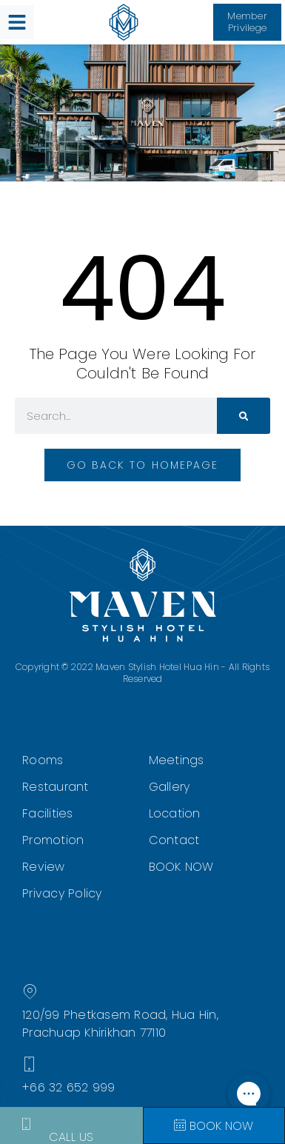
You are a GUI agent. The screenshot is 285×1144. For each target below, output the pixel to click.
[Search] (243, 416)
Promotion (53, 840)
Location (175, 813)
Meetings (176, 760)
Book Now (213, 1125)
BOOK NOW (181, 866)
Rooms (42, 760)
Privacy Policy (62, 893)
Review (43, 866)
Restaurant (55, 786)
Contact (174, 840)
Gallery (169, 786)
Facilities (47, 813)
